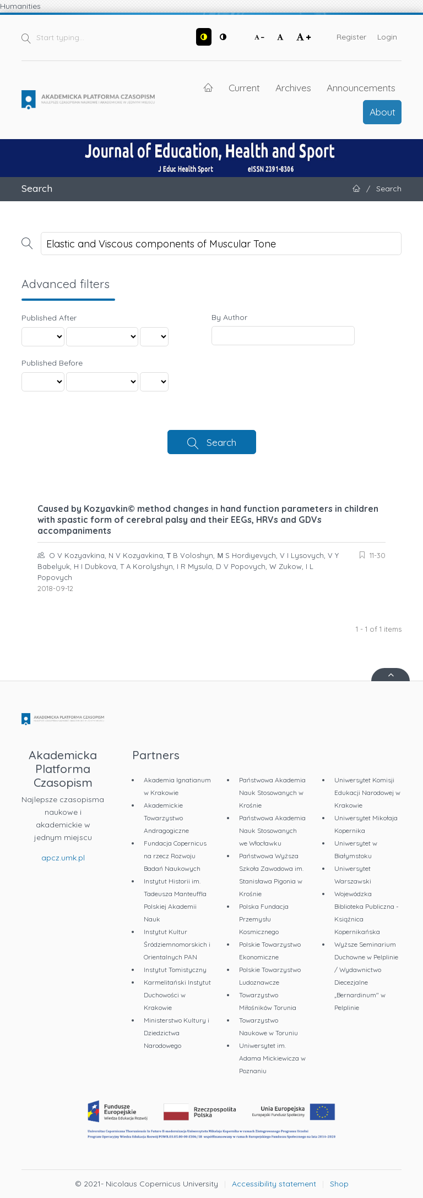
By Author (229, 317)
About (382, 112)
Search (221, 442)
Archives (293, 87)
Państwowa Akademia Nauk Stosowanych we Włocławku (272, 830)
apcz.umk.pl (63, 858)
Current (244, 87)
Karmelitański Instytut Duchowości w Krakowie (177, 995)
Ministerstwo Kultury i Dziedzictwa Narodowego (176, 1033)
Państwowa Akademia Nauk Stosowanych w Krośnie (272, 792)
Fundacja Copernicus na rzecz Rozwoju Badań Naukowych (175, 856)
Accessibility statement (274, 1184)
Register (351, 37)
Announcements (361, 87)
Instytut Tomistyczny (175, 969)
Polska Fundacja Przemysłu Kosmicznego (264, 919)
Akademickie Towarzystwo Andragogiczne (166, 818)
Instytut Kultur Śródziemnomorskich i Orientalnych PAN (177, 944)
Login (387, 37)
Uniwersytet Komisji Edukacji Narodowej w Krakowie (367, 792)
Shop (339, 1184)
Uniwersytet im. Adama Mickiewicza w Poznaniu (272, 1058)
